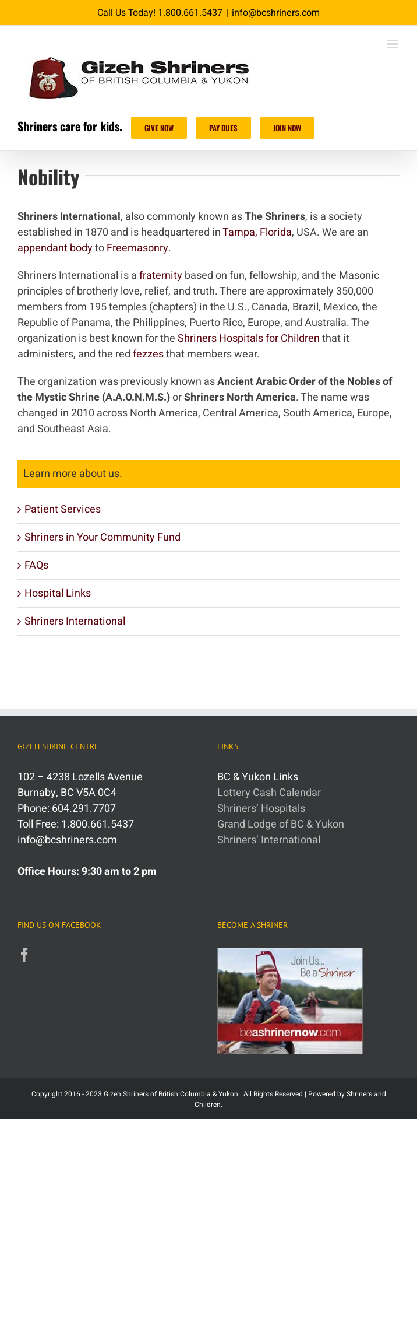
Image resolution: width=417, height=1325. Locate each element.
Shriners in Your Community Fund (102, 537)
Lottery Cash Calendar (269, 793)
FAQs (36, 565)
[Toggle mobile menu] (393, 44)
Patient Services (62, 509)
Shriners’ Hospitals (261, 808)
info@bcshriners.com (276, 13)
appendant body (55, 248)
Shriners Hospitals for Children (249, 338)
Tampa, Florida (257, 232)
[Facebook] (24, 955)
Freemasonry (137, 248)
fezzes (148, 354)
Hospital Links (57, 593)
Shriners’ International (268, 840)
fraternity (160, 275)
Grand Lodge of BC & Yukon (280, 824)
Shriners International (74, 621)
